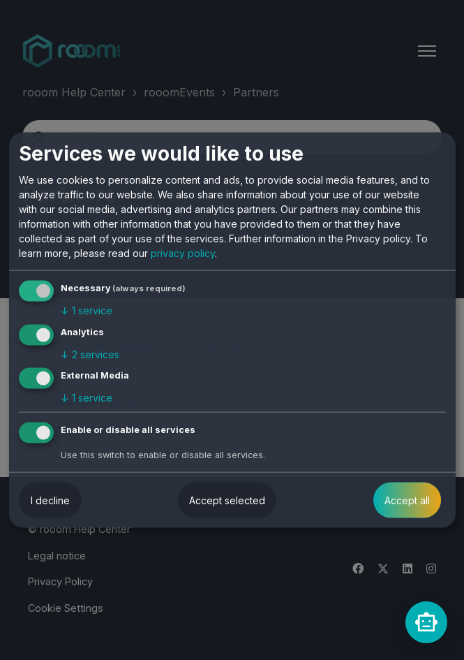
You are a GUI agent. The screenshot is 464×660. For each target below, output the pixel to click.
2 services (90, 354)
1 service (86, 310)
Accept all (407, 500)
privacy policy (183, 253)
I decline (50, 500)
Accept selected (227, 500)
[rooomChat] (426, 622)
